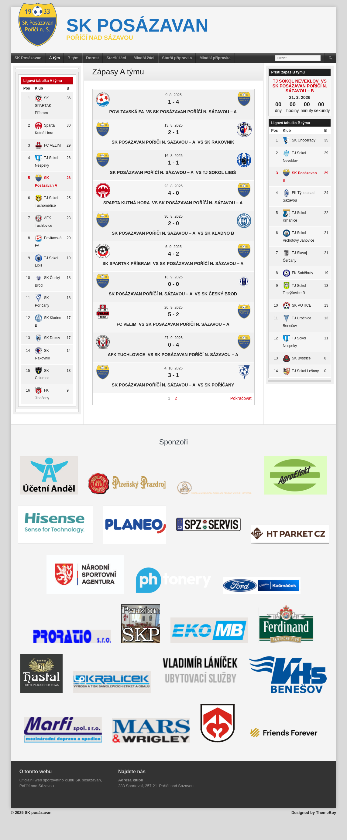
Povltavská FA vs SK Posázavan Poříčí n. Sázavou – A (173, 111)
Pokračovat (241, 398)
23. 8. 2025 (173, 186)
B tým (72, 58)
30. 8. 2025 (173, 216)
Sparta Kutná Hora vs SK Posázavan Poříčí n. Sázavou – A (173, 202)
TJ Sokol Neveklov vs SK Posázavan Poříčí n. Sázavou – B (300, 86)
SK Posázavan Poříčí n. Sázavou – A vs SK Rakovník (173, 142)
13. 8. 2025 (173, 125)
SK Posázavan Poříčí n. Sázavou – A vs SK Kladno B (173, 233)
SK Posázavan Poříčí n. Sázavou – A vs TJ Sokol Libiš (173, 172)
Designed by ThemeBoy (313, 812)
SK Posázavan (28, 58)
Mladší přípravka (215, 58)
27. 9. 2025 (173, 338)
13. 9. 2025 (173, 277)
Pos (26, 88)
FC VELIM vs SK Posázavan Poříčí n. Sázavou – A (174, 324)
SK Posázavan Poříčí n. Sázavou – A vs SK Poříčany (173, 385)
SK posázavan (137, 25)
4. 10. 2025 (173, 368)
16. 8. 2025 (173, 156)
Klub (39, 88)
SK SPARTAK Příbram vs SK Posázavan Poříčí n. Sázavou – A (173, 263)
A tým (54, 58)
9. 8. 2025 (173, 95)
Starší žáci (116, 58)
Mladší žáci (144, 58)
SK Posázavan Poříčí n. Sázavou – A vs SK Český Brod (173, 293)
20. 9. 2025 (173, 307)
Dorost (92, 58)
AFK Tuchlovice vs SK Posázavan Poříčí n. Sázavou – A (173, 354)
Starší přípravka (177, 58)
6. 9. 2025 (173, 247)
